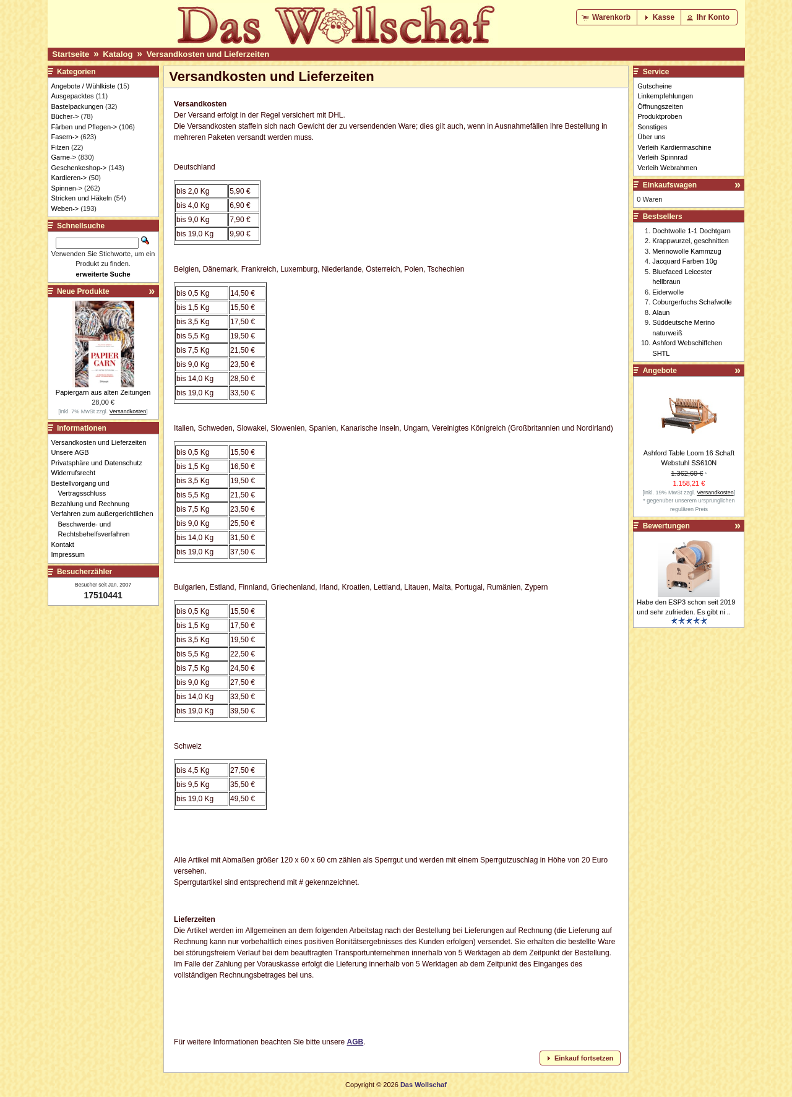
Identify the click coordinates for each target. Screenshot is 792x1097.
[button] (607, 17)
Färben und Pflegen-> (84, 127)
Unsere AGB (73, 452)
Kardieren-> (69, 177)
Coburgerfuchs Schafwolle (691, 302)
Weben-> (65, 208)
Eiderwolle (668, 292)
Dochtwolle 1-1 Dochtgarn (691, 230)
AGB (355, 1042)
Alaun (660, 312)
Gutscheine (654, 86)
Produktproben (659, 116)
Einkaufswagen (670, 185)
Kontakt (66, 544)
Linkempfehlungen (665, 96)
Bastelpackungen (77, 106)
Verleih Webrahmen (667, 167)
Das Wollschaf (423, 1084)
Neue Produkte (83, 291)
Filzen (60, 147)
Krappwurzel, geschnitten (690, 240)
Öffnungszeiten (660, 106)
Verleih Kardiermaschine (674, 147)
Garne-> (64, 157)
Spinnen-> (66, 188)
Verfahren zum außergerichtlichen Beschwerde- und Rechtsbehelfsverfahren (105, 524)
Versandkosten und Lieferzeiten (208, 54)
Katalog (117, 54)
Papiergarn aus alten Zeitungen (103, 392)
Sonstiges (652, 127)
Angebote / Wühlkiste (83, 86)
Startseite (70, 54)
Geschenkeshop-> (79, 167)
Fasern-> (65, 136)
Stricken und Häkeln (81, 198)
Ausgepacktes (72, 96)
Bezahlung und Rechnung (94, 503)
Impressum (71, 554)
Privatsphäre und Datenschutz (100, 463)
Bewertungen (666, 526)
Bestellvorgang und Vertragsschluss (84, 488)
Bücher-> (65, 116)
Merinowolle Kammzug (686, 251)
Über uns (651, 136)
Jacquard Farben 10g (684, 261)
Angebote (660, 370)
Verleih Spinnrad (662, 157)
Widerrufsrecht (77, 472)
